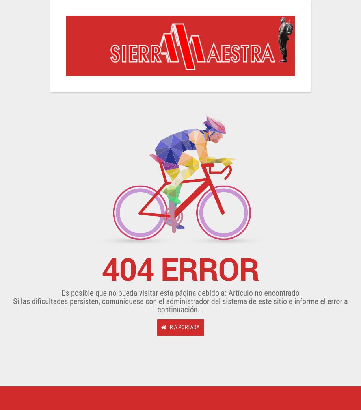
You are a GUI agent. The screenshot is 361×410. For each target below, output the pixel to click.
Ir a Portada (180, 327)
